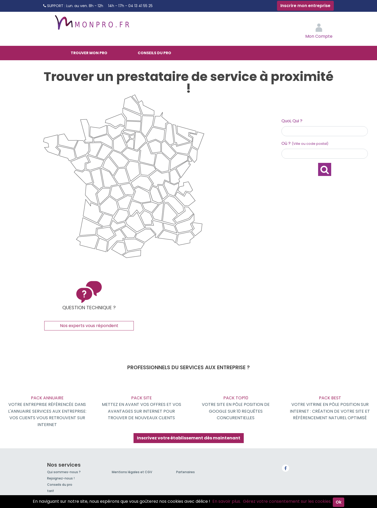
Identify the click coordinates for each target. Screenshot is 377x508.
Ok (338, 502)
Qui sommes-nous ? (64, 472)
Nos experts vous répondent (89, 326)
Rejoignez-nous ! (61, 478)
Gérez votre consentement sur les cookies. (287, 501)
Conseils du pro (154, 53)
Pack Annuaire (47, 411)
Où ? (304, 143)
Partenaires (185, 472)
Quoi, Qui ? (291, 121)
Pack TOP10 (235, 408)
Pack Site (141, 408)
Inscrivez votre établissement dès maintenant (188, 438)
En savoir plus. (226, 501)
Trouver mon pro (89, 53)
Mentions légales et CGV (132, 472)
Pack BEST (330, 408)
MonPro (91, 24)
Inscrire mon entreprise (305, 6)
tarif (50, 491)
